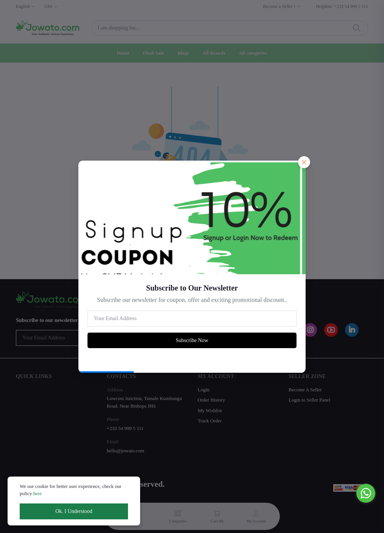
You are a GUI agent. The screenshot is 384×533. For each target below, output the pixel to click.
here (37, 493)
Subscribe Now (192, 340)
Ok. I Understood (73, 511)
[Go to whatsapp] (365, 493)
